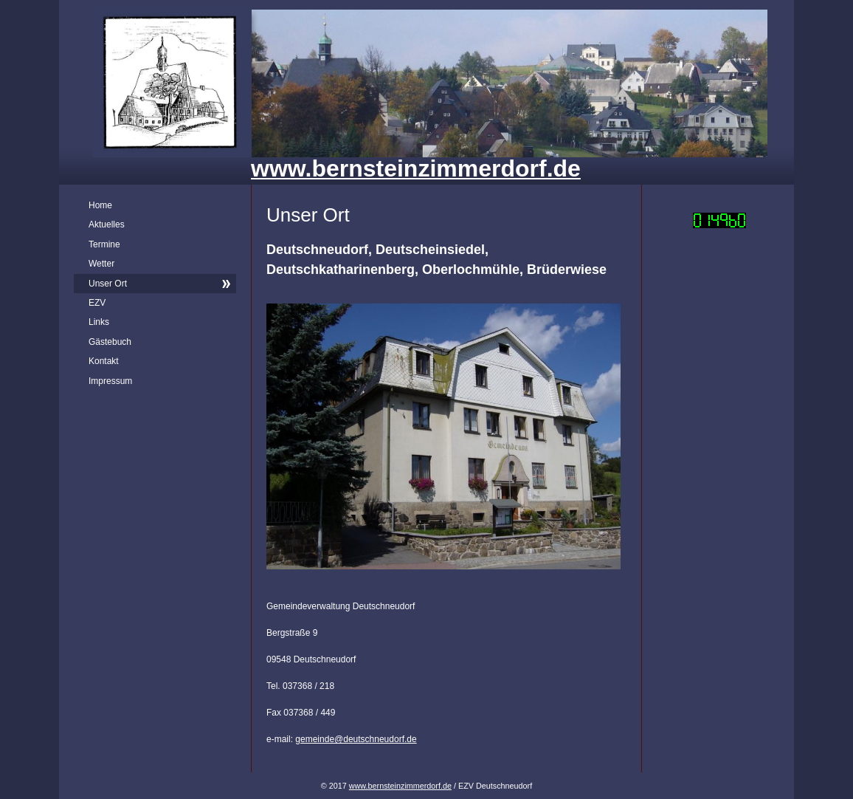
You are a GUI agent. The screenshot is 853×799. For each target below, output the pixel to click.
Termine (104, 244)
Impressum (110, 381)
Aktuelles (107, 224)
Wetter (101, 263)
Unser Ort (108, 283)
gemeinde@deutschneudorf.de (355, 739)
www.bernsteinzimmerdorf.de (400, 785)
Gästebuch (110, 342)
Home (100, 205)
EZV (97, 303)
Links (99, 322)
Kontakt (104, 361)
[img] (426, 92)
